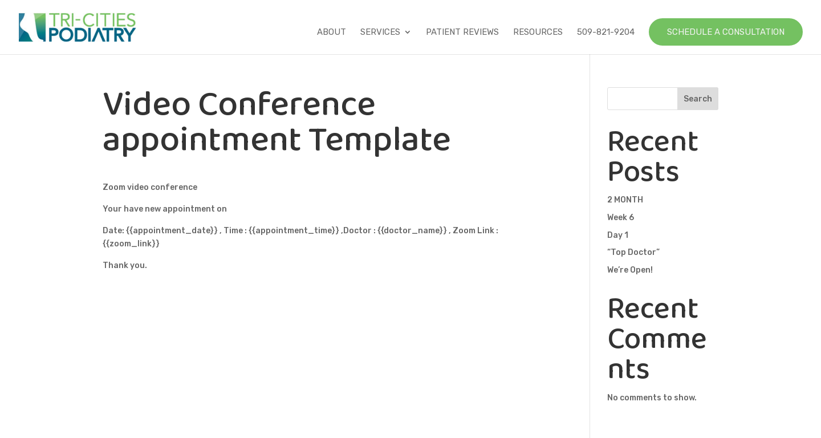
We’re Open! (630, 270)
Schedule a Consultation (726, 32)
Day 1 (617, 235)
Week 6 (620, 217)
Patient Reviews (462, 32)
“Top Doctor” (633, 252)
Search (698, 99)
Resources (538, 32)
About (331, 32)
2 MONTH (625, 200)
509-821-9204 (606, 32)
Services (380, 32)
